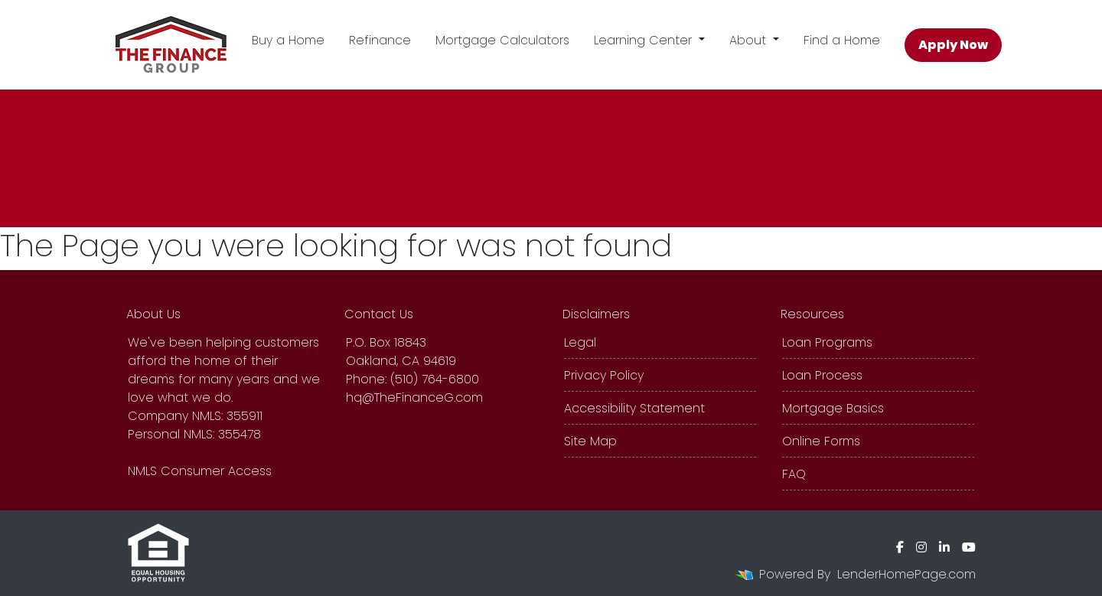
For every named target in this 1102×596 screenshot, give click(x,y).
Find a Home (842, 40)
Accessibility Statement (634, 408)
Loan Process (822, 375)
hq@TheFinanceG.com (414, 397)
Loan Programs (827, 342)
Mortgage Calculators (502, 40)
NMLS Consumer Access (200, 471)
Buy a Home (288, 40)
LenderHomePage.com (906, 574)
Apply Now (953, 45)
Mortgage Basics (833, 408)
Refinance (380, 40)
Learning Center (645, 40)
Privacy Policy (604, 375)
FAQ (794, 474)
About (749, 40)
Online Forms (821, 441)
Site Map (590, 441)
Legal (580, 342)
